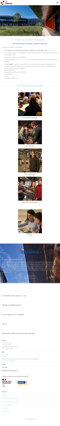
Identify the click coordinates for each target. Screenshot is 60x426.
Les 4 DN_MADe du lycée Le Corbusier (13, 315)
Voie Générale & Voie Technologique (30, 118)
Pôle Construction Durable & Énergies (30, 202)
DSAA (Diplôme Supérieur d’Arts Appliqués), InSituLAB (18, 333)
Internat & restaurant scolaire (11, 305)
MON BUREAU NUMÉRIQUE (9, 361)
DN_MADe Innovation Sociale (10, 401)
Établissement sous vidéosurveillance (9, 370)
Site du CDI (5, 408)
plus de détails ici (52, 50)
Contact (3, 364)
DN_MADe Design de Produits (10, 398)
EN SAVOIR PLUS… (30, 277)
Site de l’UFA (5, 411)
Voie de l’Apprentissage (30, 174)
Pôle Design (30, 235)
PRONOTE (4, 357)
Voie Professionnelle (30, 146)
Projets (4, 324)
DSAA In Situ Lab (7, 405)
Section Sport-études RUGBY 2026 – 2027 (14, 296)
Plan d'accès (4, 367)
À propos (26, 419)
